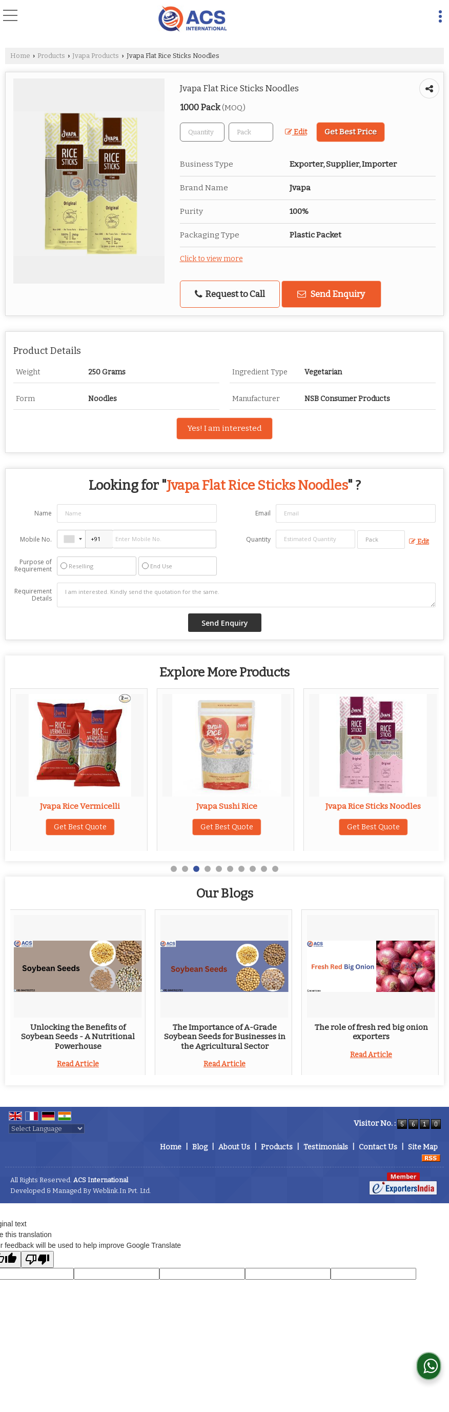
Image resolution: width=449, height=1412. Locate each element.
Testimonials (325, 1147)
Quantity (258, 539)
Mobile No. (36, 539)
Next (425, 992)
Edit (296, 132)
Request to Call (230, 294)
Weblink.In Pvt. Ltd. (122, 1191)
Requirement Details (33, 595)
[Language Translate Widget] (47, 1128)
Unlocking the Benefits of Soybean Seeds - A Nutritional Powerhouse (373, 1037)
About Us (234, 1147)
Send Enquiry (331, 294)
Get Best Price (350, 131)
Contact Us (378, 1147)
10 (275, 869)
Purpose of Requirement (33, 566)
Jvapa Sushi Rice (373, 806)
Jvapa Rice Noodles (80, 806)
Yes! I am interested (224, 428)
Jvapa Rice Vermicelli (227, 806)
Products (51, 55)
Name (43, 513)
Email (263, 513)
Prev (23, 992)
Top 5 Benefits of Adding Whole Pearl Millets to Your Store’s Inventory (80, 1037)
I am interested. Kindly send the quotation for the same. (246, 595)
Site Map (423, 1147)
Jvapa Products (95, 55)
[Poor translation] (37, 1259)
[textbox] (251, 132)
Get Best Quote (80, 827)
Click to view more (211, 258)
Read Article (80, 1064)
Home (20, 55)
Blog (200, 1147)
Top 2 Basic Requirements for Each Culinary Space (226, 1032)
